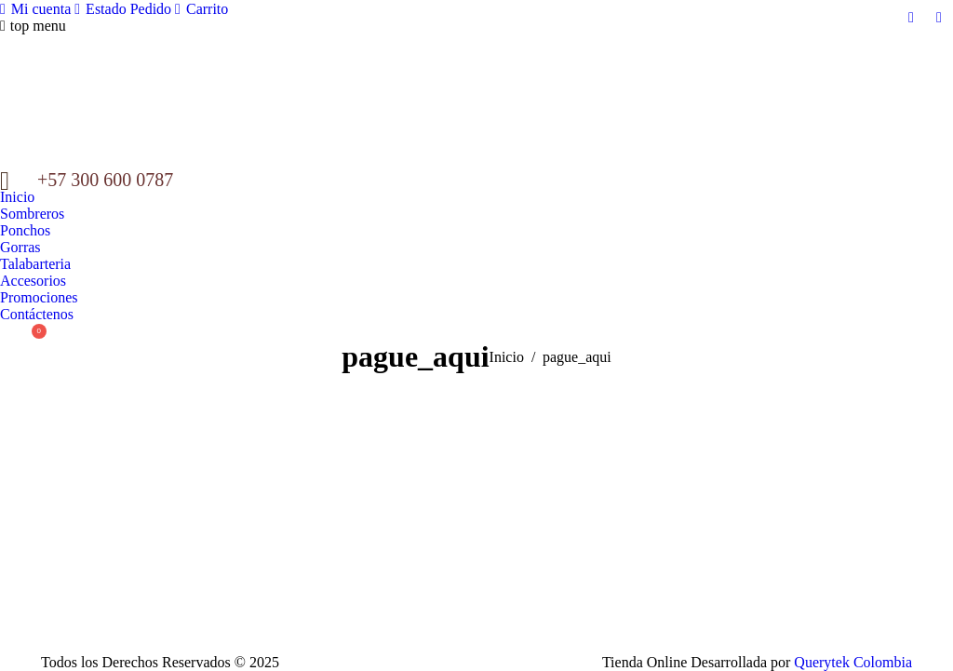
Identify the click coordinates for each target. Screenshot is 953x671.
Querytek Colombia (853, 662)
